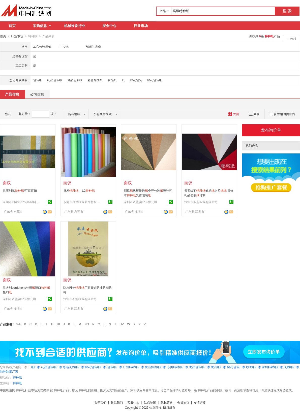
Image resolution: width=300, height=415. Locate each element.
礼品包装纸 (54, 80)
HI (58, 324)
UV (121, 324)
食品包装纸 (74, 80)
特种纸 (17, 377)
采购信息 (42, 26)
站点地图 (150, 402)
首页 (12, 26)
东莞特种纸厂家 (177, 367)
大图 (233, 114)
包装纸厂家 (114, 367)
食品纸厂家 (218, 367)
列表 (254, 114)
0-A (18, 324)
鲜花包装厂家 (236, 367)
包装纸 (37, 80)
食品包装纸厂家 (199, 367)
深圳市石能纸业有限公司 (80, 299)
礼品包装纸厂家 (51, 367)
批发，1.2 (79, 190)
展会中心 (109, 26)
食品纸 (112, 80)
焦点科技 (155, 407)
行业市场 (141, 26)
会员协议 (183, 402)
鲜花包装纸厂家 (95, 367)
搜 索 (287, 11)
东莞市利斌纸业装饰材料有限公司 (22, 202)
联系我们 (117, 402)
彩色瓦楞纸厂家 (73, 367)
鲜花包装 (136, 80)
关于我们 (100, 402)
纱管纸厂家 (253, 367)
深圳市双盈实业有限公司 (140, 202)
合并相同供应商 (282, 114)
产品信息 (12, 94)
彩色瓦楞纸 (95, 80)
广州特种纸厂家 (133, 367)
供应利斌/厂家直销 (20, 190)
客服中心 (133, 402)
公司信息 (37, 94)
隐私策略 (167, 402)
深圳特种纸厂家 (272, 367)
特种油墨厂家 (9, 371)
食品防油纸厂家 (155, 367)
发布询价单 (271, 130)
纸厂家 (35, 367)
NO (86, 324)
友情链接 (200, 402)
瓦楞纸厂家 (291, 367)
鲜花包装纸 (154, 80)
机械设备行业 (74, 26)
